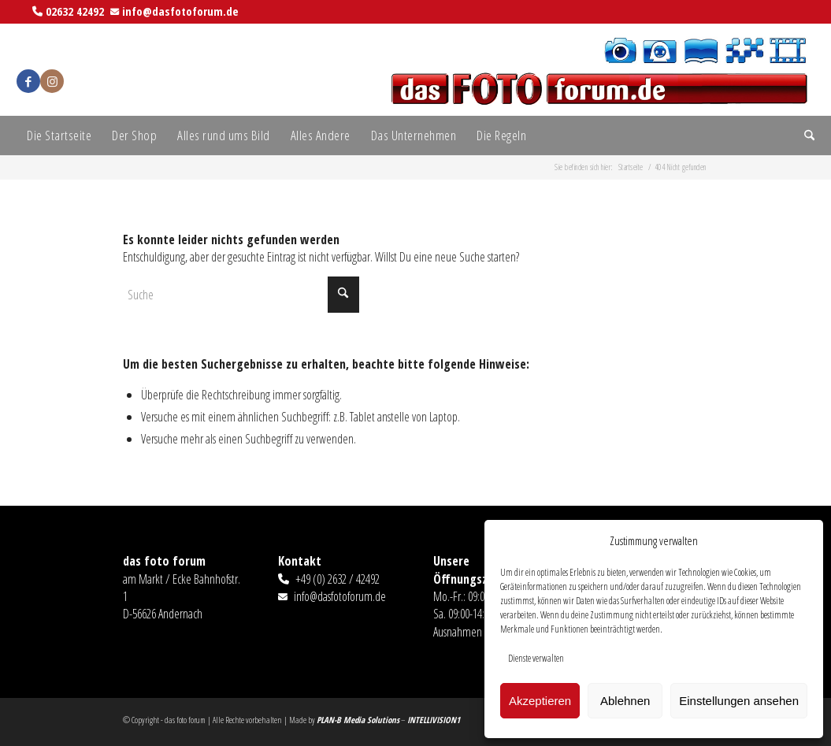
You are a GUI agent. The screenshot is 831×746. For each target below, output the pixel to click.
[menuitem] (59, 135)
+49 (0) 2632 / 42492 (337, 579)
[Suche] (804, 135)
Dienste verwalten (536, 658)
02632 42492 (75, 11)
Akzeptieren (540, 700)
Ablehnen (625, 700)
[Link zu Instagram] (52, 81)
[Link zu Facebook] (28, 81)
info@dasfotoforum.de (180, 11)
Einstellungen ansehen (739, 700)
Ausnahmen (457, 631)
